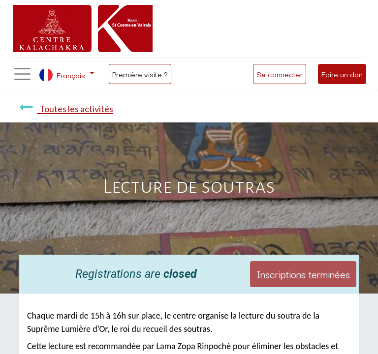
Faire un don (342, 74)
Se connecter (279, 74)
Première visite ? (140, 74)
